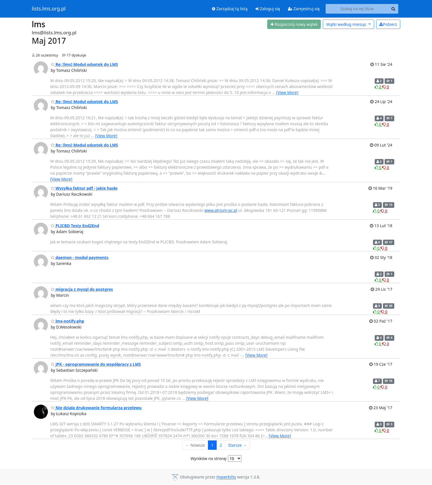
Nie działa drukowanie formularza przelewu (96, 407)
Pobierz (388, 24)
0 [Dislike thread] (385, 86)
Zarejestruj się (304, 8)
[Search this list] (357, 9)
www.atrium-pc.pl (220, 210)
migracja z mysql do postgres (82, 289)
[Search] (393, 9)
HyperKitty (226, 477)
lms (38, 24)
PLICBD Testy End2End (75, 225)
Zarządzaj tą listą (229, 8)
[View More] (287, 92)
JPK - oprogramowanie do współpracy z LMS (96, 364)
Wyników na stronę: (209, 458)
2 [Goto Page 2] (221, 445)
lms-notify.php (67, 321)
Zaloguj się (268, 8)
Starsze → (237, 445)
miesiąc (347, 24)
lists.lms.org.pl (49, 8)
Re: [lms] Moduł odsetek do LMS (84, 64)
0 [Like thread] (378, 86)
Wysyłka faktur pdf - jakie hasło (84, 188)
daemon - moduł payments (79, 257)
